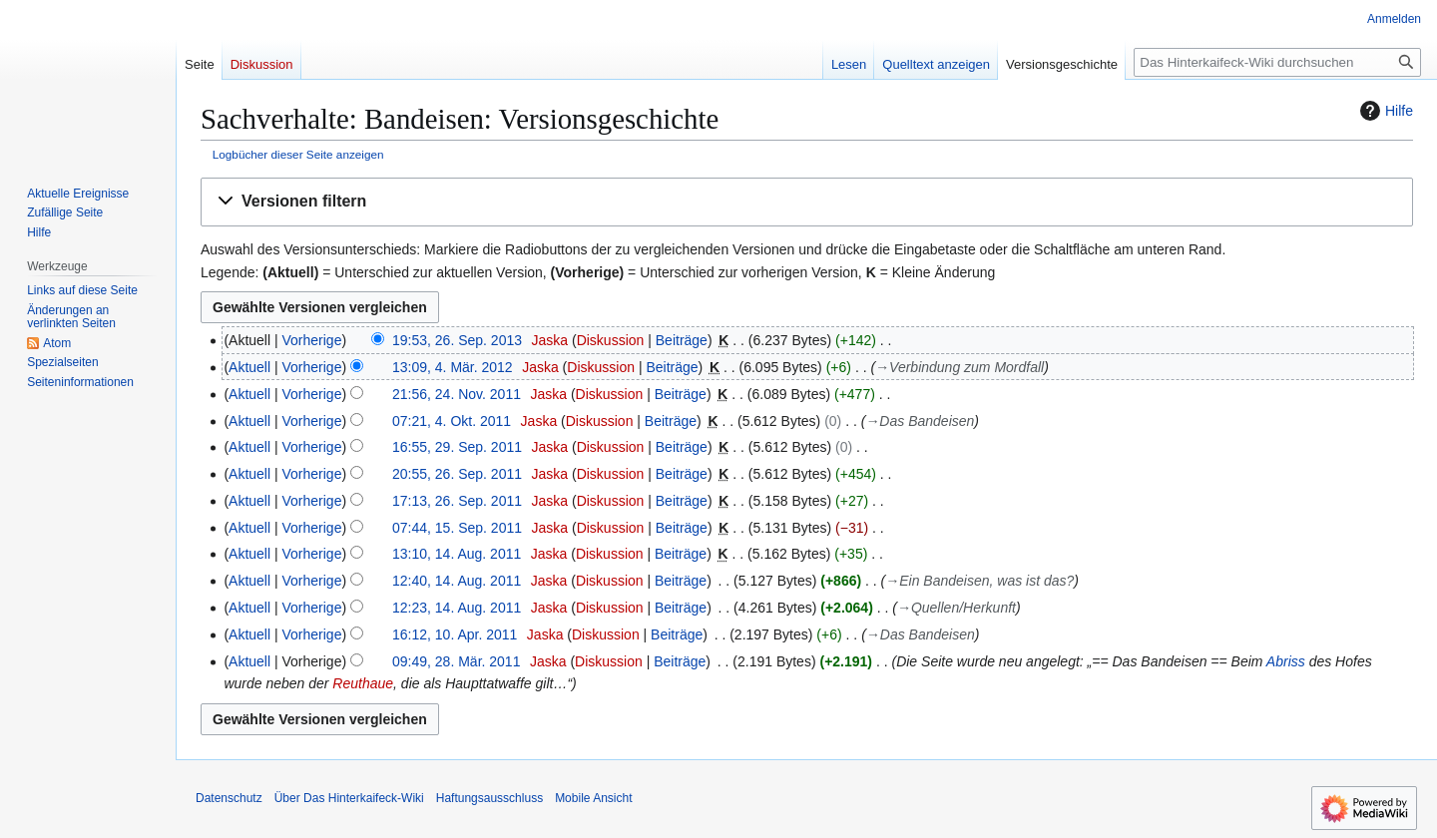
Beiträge (682, 340)
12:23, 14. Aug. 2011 (456, 608)
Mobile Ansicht (593, 798)
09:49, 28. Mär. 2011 (456, 661)
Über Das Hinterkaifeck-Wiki (349, 798)
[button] (807, 202)
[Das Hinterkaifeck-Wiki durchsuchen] (1277, 62)
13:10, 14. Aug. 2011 (456, 554)
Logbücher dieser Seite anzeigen (298, 154)
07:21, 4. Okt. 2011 (451, 421)
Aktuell (249, 367)
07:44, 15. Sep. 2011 (457, 528)
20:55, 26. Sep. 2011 (457, 474)
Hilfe (1384, 111)
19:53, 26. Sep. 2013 (457, 340)
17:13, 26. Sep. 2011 (457, 501)
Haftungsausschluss (489, 798)
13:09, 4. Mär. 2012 (452, 367)
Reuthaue (362, 683)
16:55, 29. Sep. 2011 (457, 447)
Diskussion (611, 340)
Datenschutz (229, 798)
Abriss (1285, 661)
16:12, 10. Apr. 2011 (454, 634)
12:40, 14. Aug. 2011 (456, 581)
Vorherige (312, 340)
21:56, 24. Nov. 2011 (456, 394)
